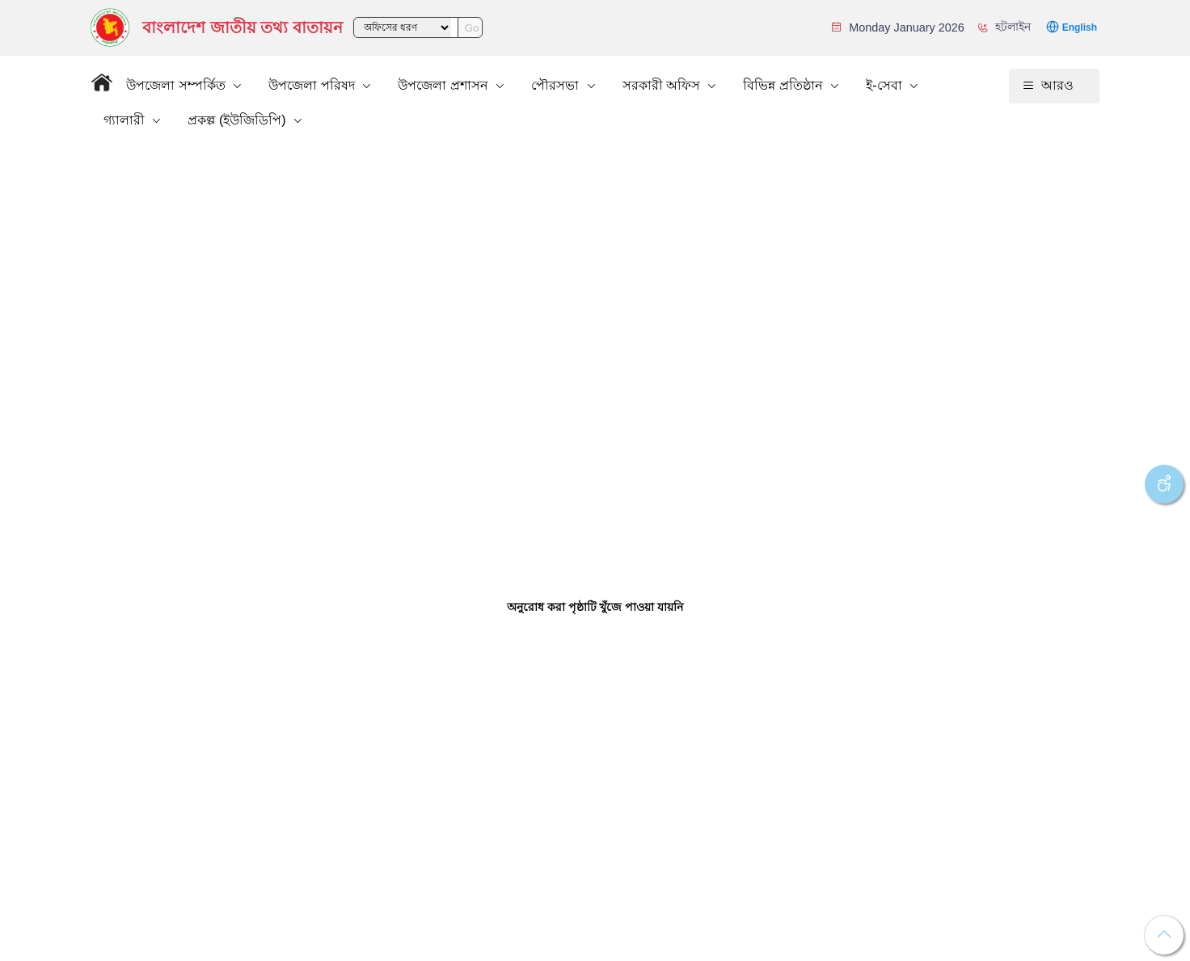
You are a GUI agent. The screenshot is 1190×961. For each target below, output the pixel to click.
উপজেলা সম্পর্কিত (177, 85)
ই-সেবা (885, 85)
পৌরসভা (556, 85)
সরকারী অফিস (663, 85)
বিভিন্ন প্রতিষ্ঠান (784, 85)
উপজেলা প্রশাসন (445, 85)
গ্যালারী (125, 120)
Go (472, 28)
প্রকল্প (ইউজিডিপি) (238, 120)
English (1079, 27)
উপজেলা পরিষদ (313, 85)
